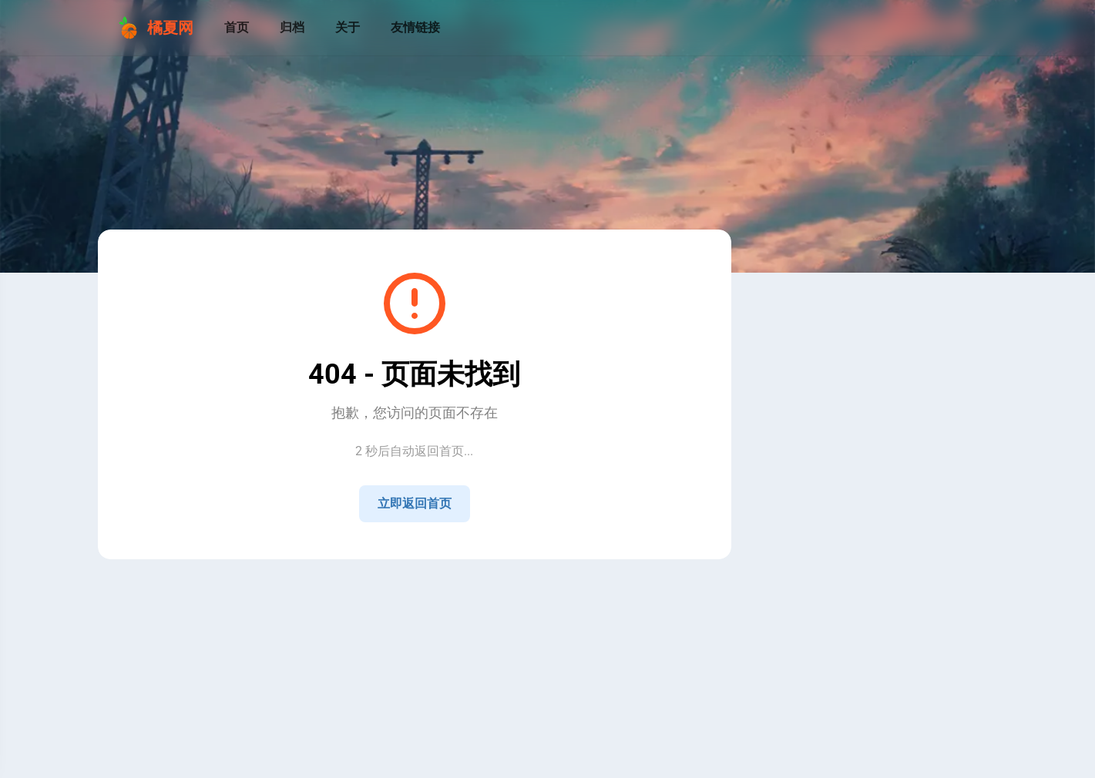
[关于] (347, 28)
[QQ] (851, 539)
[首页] (236, 28)
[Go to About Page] (851, 337)
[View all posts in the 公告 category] (851, 634)
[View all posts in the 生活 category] (851, 696)
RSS (389, 579)
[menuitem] (978, 28)
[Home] (814, 539)
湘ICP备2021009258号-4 (424, 595)
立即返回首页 (415, 503)
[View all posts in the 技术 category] (851, 665)
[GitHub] (888, 539)
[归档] (292, 28)
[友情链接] (415, 28)
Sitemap (428, 579)
